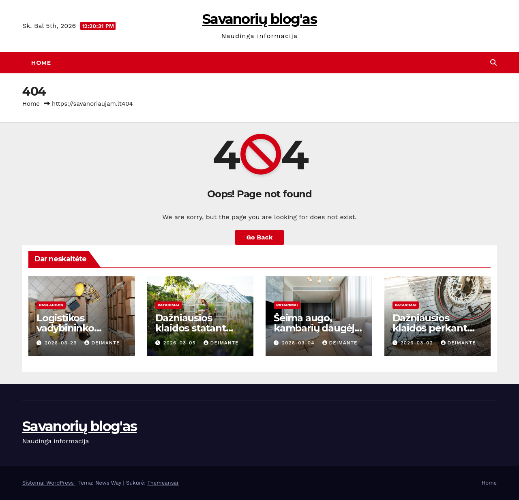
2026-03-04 (299, 343)
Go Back (260, 237)
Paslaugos (51, 305)
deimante (102, 343)
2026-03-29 (62, 343)
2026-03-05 (180, 343)
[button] (493, 62)
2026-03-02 (417, 343)
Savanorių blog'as (259, 19)
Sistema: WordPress (48, 483)
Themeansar (163, 483)
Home (41, 62)
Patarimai (169, 305)
